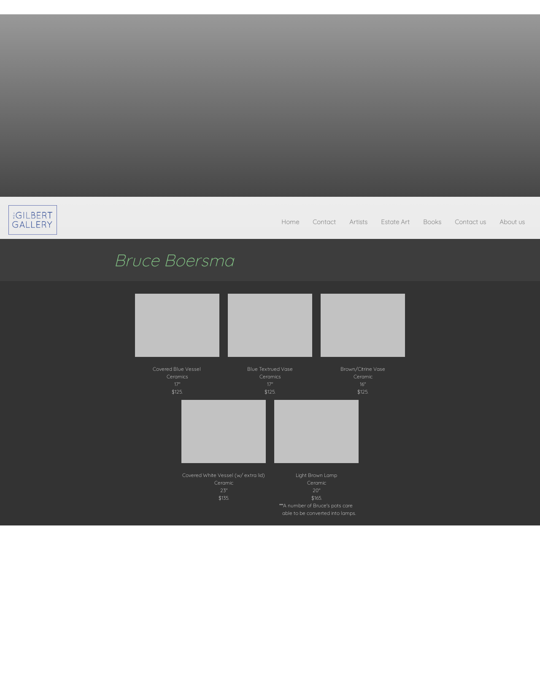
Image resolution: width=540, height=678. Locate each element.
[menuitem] (290, 224)
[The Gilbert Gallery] (32, 220)
